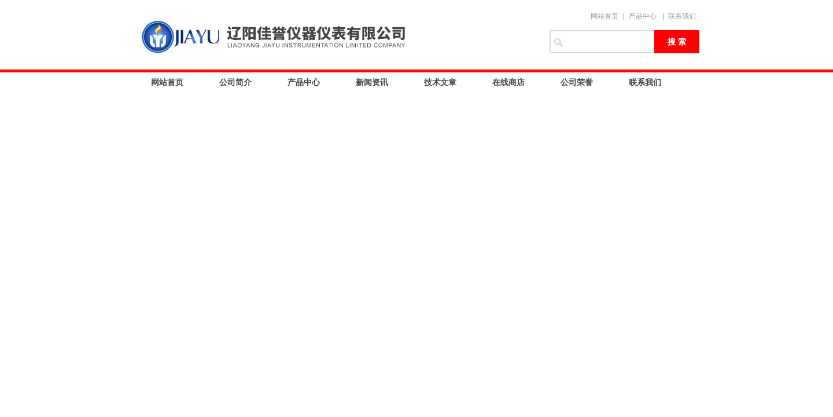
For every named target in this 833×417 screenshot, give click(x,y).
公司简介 (235, 82)
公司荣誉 (577, 82)
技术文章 (440, 82)
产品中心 (643, 16)
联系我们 (682, 16)
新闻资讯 (372, 82)
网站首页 (604, 16)
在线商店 (508, 82)
